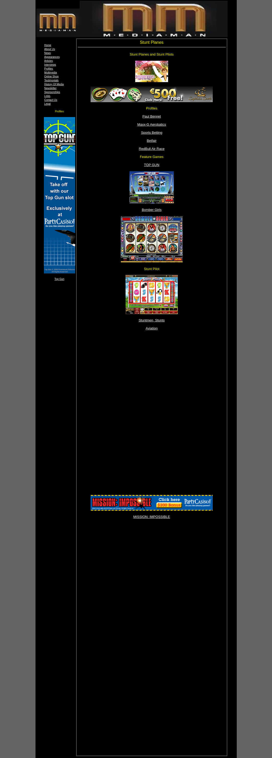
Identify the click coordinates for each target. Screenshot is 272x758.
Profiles (48, 68)
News (47, 53)
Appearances (52, 57)
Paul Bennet (152, 116)
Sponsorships (52, 92)
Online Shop (51, 76)
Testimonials (51, 80)
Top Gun (59, 279)
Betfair (152, 141)
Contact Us (50, 100)
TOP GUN (151, 165)
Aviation (152, 328)
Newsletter (50, 88)
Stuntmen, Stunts (152, 320)
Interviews (50, 64)
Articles (48, 60)
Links (47, 96)
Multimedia (50, 72)
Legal (47, 103)
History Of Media (54, 84)
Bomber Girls (152, 210)
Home (47, 45)
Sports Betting (151, 133)
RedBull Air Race (151, 149)
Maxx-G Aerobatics (151, 124)
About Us (49, 49)
